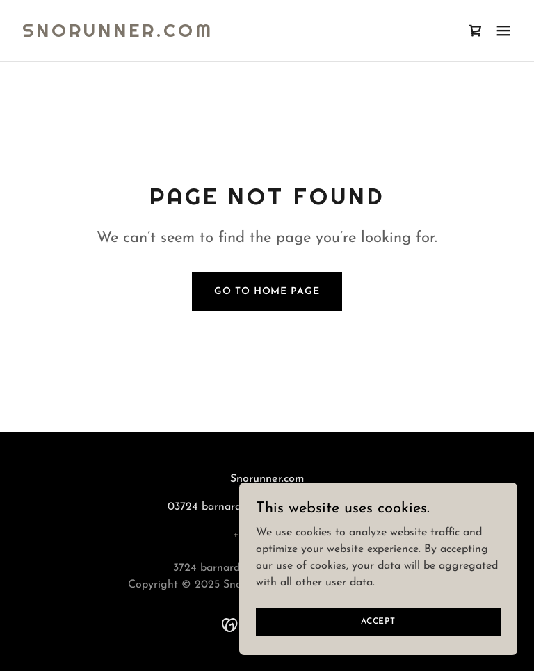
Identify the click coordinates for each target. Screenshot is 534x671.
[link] (117, 34)
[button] (503, 31)
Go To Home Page (266, 291)
